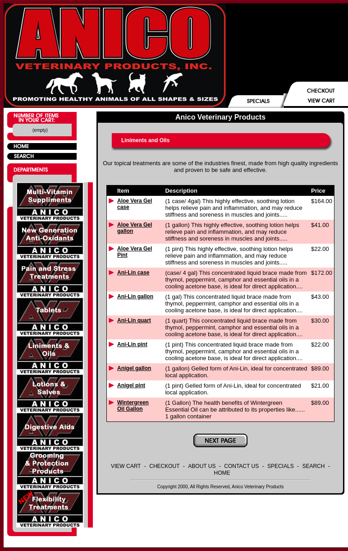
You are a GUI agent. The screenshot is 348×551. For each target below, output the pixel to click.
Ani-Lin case (133, 272)
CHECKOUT (164, 466)
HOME (222, 473)
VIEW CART (126, 466)
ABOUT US (201, 466)
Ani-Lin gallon (135, 296)
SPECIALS (280, 466)
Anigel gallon (134, 368)
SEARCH (313, 466)
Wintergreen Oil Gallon (133, 405)
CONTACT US (241, 466)
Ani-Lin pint (132, 344)
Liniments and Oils (145, 140)
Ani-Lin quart (134, 320)
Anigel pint (131, 385)
